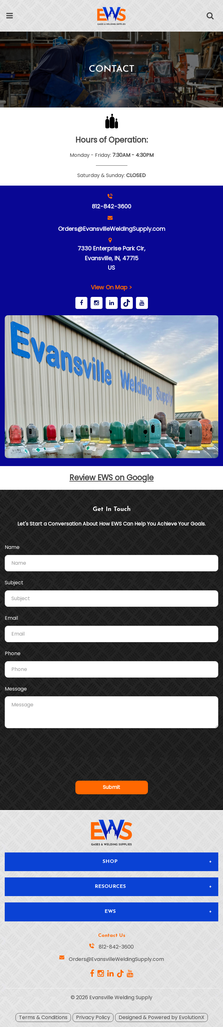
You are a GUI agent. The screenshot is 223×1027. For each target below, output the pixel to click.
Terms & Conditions (43, 1017)
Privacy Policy (93, 1017)
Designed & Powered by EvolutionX (161, 1017)
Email (11, 618)
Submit (111, 787)
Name (12, 547)
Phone (13, 653)
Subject (14, 582)
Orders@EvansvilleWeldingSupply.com (111, 229)
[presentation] (112, 748)
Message (16, 689)
